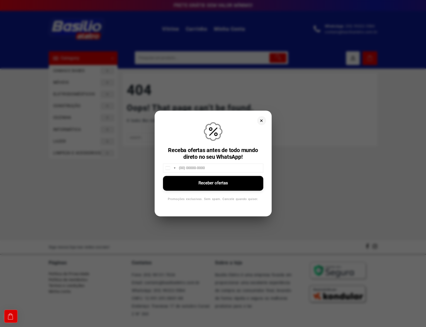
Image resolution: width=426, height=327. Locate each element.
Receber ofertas (213, 183)
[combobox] (170, 168)
